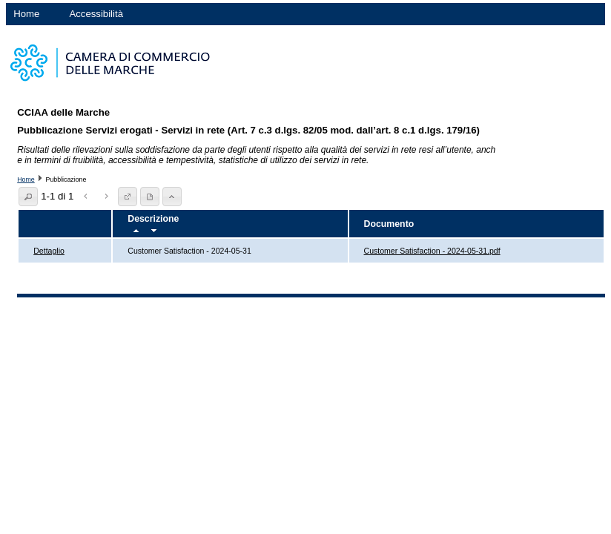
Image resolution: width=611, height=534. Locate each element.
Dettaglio (49, 250)
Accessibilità (96, 13)
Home (26, 13)
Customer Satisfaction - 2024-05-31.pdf (432, 250)
